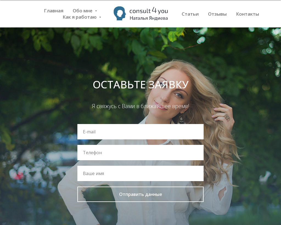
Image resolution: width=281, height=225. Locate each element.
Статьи (190, 14)
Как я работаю (80, 17)
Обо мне (83, 10)
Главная (53, 10)
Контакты (247, 14)
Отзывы (217, 14)
